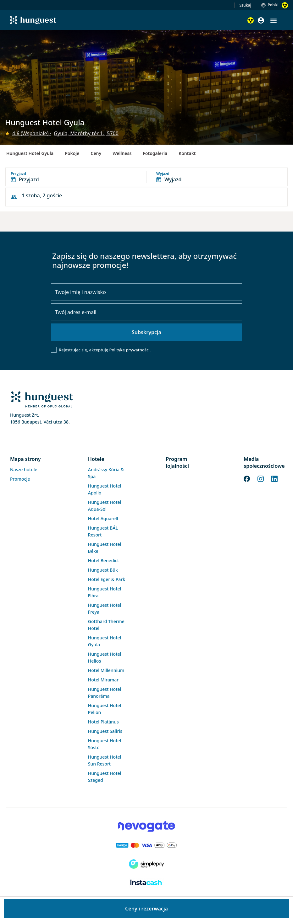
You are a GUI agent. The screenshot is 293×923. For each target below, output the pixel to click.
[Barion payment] (146, 845)
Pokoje (72, 153)
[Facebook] (247, 478)
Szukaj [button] (246, 5)
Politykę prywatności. (130, 350)
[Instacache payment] (146, 883)
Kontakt (187, 153)
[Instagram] (260, 478)
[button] (273, 21)
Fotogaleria (155, 153)
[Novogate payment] (146, 826)
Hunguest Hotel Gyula (29, 153)
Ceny (96, 153)
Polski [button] (273, 5)
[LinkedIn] (274, 478)
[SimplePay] (146, 864)
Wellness (122, 153)
